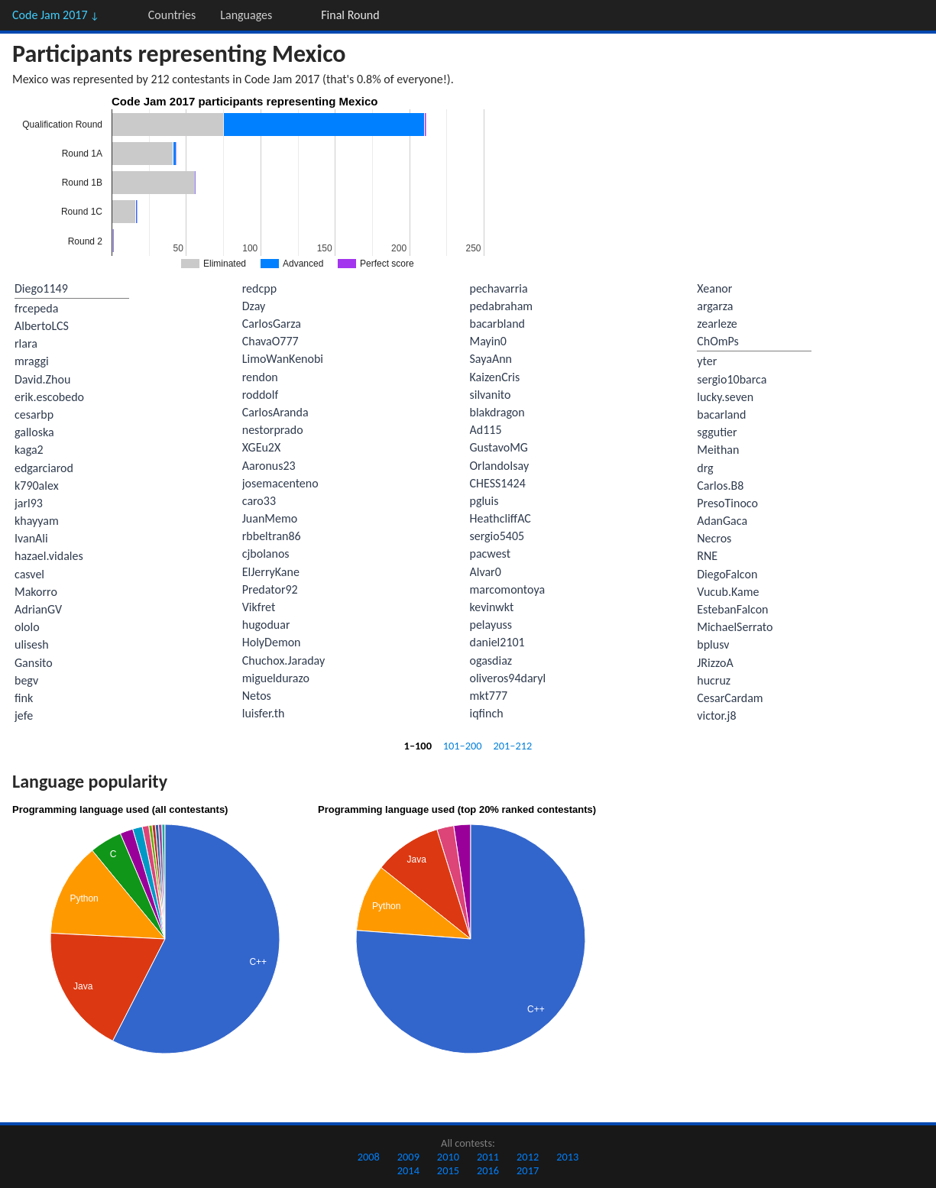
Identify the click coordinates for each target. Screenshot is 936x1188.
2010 (448, 1157)
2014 (408, 1170)
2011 (488, 1157)
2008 (369, 1157)
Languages (246, 15)
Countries (172, 15)
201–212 (512, 746)
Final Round (350, 15)
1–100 (418, 746)
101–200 (462, 746)
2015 (448, 1170)
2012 (528, 1157)
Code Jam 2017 (55, 15)
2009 (408, 1157)
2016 (488, 1170)
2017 (528, 1170)
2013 (567, 1157)
